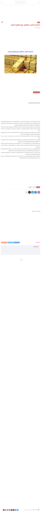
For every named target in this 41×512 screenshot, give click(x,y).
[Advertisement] (20, 14)
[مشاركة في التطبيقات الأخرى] (26, 192)
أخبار (38, 22)
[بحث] (2, 2)
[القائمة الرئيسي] (39, 2)
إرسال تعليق (36, 246)
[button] (35, 192)
